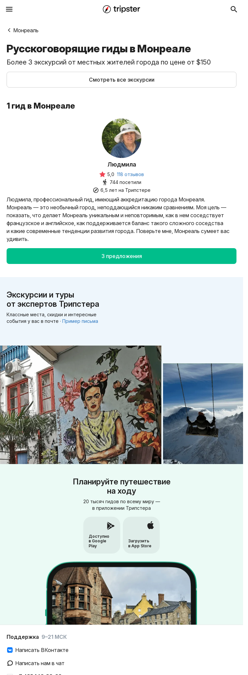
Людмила (121, 164)
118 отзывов (130, 174)
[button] (121, 80)
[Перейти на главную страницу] (121, 9)
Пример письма (80, 321)
